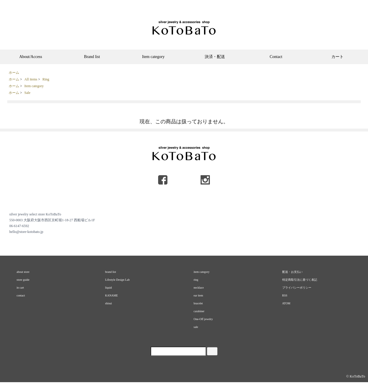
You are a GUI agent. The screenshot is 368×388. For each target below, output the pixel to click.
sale (196, 327)
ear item (198, 295)
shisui (108, 303)
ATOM (286, 303)
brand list (110, 271)
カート (337, 57)
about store (23, 271)
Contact (276, 57)
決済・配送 (215, 57)
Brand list (92, 57)
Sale (27, 93)
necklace (199, 287)
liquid (108, 287)
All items (30, 79)
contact (21, 295)
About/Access (30, 57)
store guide (23, 279)
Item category (153, 57)
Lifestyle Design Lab (117, 279)
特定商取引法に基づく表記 (299, 279)
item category (202, 271)
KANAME (111, 295)
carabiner (199, 311)
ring (196, 279)
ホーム (14, 73)
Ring (45, 79)
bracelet (198, 303)
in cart (20, 287)
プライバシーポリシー (296, 287)
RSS (284, 295)
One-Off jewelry (203, 319)
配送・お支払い (292, 271)
